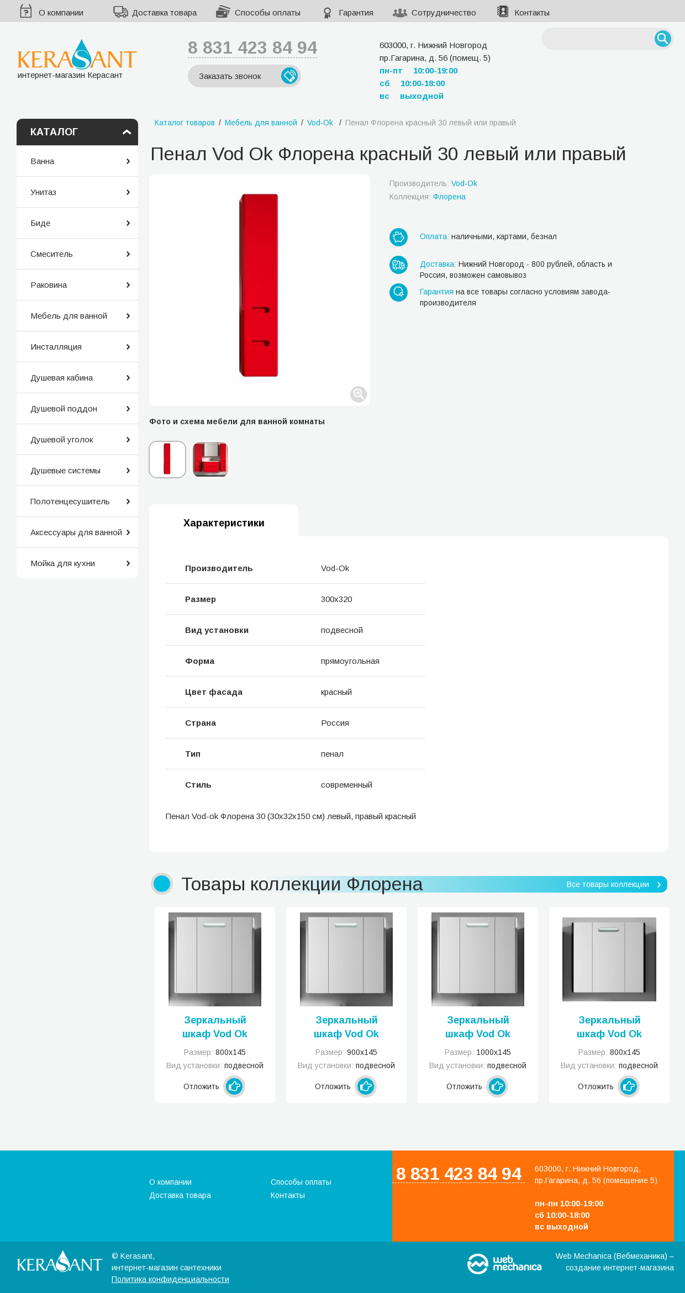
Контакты (532, 12)
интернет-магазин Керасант (78, 59)
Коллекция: (427, 196)
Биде (40, 223)
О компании (61, 12)
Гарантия (356, 12)
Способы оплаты (268, 12)
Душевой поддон (63, 408)
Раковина (48, 284)
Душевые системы (65, 470)
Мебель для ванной (68, 315)
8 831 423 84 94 (252, 47)
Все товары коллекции (608, 884)
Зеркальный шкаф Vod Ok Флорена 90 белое (346, 1028)
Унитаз (43, 192)
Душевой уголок (61, 439)
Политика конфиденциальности (170, 1279)
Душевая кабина (61, 377)
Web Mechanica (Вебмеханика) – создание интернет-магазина (615, 1262)
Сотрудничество (444, 12)
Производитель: (433, 183)
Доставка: (438, 264)
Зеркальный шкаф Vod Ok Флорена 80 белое (215, 1028)
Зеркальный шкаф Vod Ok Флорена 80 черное (609, 1028)
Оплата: (434, 236)
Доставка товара (164, 12)
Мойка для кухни (62, 563)
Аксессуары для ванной (76, 532)
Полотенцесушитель (70, 501)
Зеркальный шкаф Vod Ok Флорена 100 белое (477, 1028)
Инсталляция (56, 346)
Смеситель (51, 253)
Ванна (42, 161)
